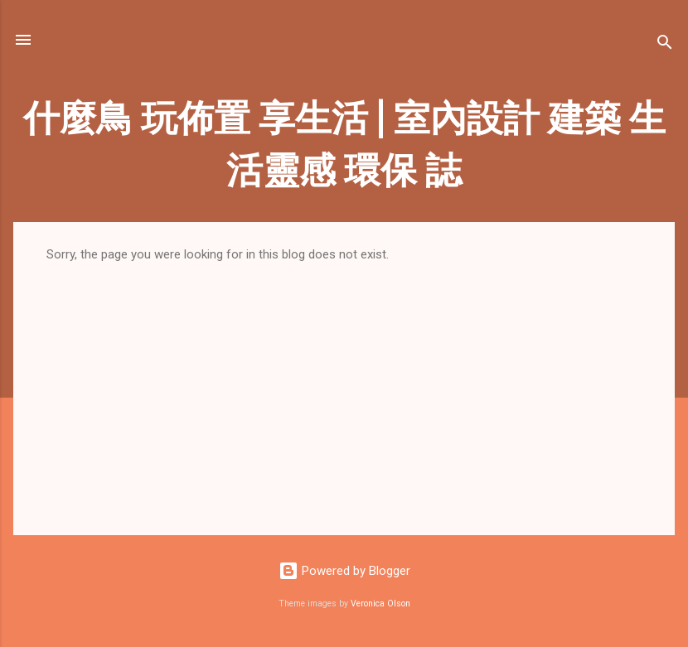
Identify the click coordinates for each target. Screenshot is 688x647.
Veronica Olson (380, 603)
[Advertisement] (344, 386)
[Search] (665, 45)
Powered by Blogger (344, 570)
